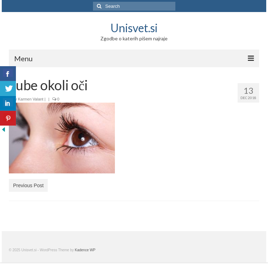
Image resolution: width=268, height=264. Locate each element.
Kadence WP (85, 250)
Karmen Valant (30, 99)
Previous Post (28, 185)
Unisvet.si (134, 28)
